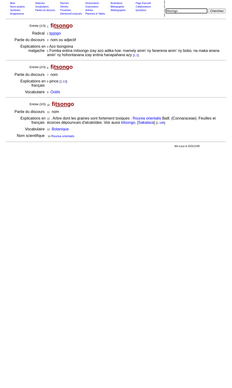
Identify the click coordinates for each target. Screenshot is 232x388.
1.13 (63, 81)
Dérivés (64, 6)
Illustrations (116, 3)
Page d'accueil (143, 3)
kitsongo (128, 122)
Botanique (60, 129)
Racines (64, 3)
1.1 (136, 55)
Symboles (15, 10)
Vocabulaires (42, 6)
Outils (55, 92)
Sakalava (146, 122)
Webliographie (118, 10)
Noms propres (17, 6)
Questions (141, 10)
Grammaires (91, 6)
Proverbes (65, 10)
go (55, 33)
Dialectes (40, 3)
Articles (89, 10)
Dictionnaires (92, 3)
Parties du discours (45, 10)
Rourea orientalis (147, 118)
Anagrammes (17, 13)
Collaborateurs (143, 6)
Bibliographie (117, 6)
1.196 (161, 122)
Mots (12, 3)
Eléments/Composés (71, 13)
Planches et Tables (95, 13)
